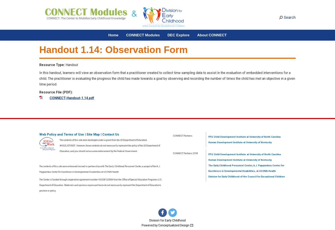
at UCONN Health (266, 171)
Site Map (93, 134)
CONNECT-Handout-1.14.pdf (72, 98)
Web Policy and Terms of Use (61, 134)
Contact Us (110, 134)
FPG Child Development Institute (227, 137)
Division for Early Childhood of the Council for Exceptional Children (246, 176)
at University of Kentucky (257, 142)
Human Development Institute (225, 142)
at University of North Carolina (263, 137)
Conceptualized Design (175, 225)
